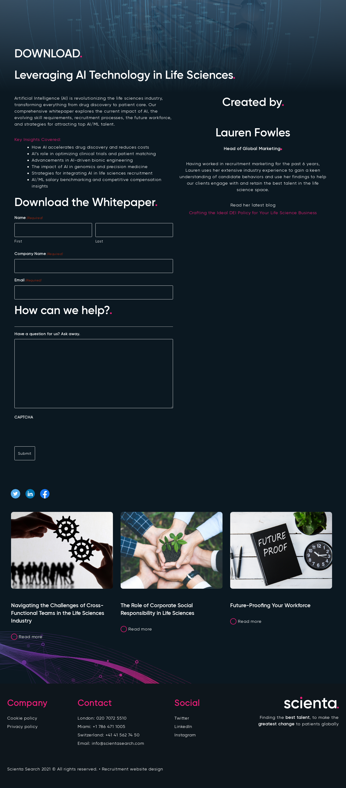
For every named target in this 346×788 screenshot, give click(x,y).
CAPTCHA (23, 417)
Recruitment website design (132, 769)
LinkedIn (183, 727)
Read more (31, 637)
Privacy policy (22, 727)
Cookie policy (22, 718)
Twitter (181, 718)
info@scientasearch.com (118, 744)
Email (27, 280)
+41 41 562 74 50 (122, 735)
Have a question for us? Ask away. (47, 334)
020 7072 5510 (111, 718)
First (18, 241)
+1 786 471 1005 (109, 727)
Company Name (38, 254)
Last (99, 241)
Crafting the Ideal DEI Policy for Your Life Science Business (253, 212)
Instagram (185, 735)
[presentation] (50, 431)
